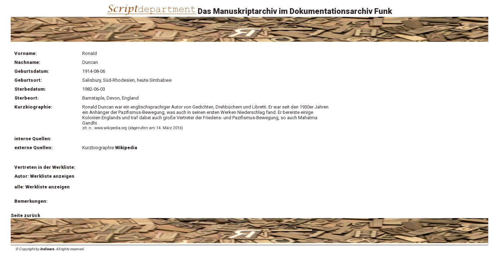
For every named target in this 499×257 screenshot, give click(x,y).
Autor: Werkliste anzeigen (44, 176)
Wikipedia (126, 147)
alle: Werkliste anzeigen (42, 187)
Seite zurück (25, 215)
